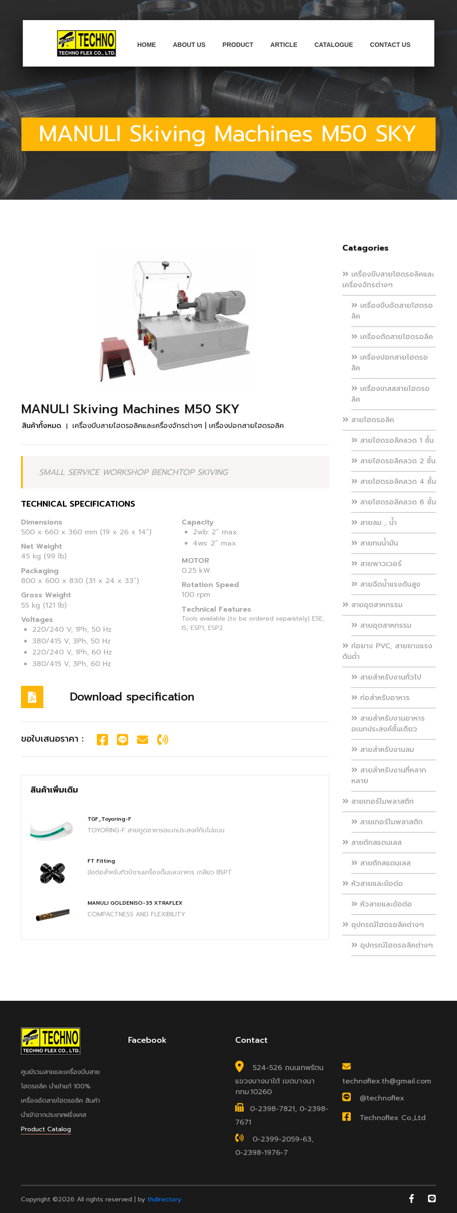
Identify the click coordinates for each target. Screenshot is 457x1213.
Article (284, 44)
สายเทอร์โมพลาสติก (378, 801)
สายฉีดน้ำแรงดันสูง (385, 584)
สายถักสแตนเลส (372, 842)
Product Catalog (46, 1129)
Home (146, 44)
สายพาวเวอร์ (376, 563)
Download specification (132, 696)
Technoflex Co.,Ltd (393, 1117)
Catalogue (333, 44)
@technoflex (382, 1098)
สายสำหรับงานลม (382, 749)
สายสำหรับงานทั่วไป (386, 677)
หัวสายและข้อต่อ (372, 883)
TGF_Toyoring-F (109, 819)
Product (238, 44)
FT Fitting (101, 861)
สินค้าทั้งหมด (41, 425)
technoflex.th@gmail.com (386, 1081)
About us (189, 44)
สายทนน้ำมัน (374, 543)
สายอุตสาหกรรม (372, 605)
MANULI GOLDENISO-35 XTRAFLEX (135, 903)
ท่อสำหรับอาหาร (380, 698)
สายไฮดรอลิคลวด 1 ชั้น (392, 440)
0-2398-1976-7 (261, 1152)
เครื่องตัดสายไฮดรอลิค (392, 337)
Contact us (390, 44)
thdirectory (164, 1199)
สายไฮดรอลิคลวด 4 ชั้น (393, 481)
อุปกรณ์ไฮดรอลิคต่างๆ (383, 924)
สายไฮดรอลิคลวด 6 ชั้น (393, 502)
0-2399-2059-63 (282, 1139)
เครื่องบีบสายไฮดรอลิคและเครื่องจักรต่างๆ (388, 279)
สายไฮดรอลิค (368, 420)
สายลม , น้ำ (374, 522)
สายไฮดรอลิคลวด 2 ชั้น (393, 461)
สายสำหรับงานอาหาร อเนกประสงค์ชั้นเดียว (388, 724)
